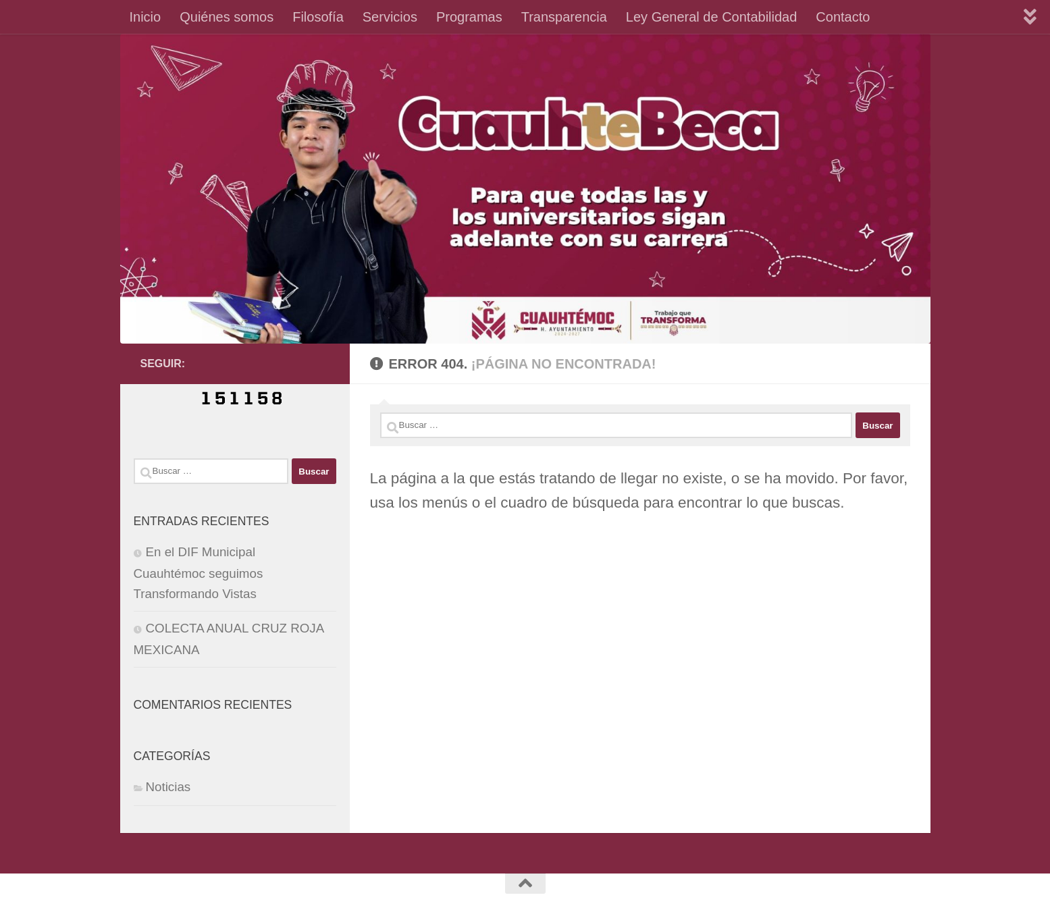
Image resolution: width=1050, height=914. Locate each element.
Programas (469, 16)
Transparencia (564, 16)
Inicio (145, 16)
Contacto (843, 16)
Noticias (168, 787)
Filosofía (318, 16)
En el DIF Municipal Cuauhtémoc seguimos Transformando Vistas (198, 573)
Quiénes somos (226, 16)
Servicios (390, 16)
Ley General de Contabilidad (711, 16)
